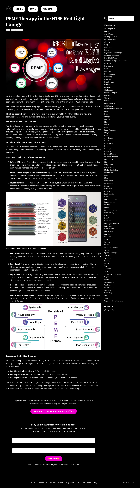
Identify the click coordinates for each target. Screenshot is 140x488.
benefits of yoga (111, 61)
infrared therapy (111, 169)
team (106, 295)
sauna (107, 260)
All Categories (110, 29)
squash (107, 278)
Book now (68, 371)
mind (106, 193)
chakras (107, 93)
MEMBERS (49, 9)
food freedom (110, 140)
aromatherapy (110, 40)
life (106, 175)
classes (107, 102)
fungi (106, 143)
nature (107, 202)
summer (108, 284)
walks (106, 304)
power (107, 225)
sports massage (111, 275)
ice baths (108, 163)
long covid (109, 178)
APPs (33, 483)
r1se (106, 234)
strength (108, 281)
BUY (33, 9)
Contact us (42, 483)
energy (107, 125)
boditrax (108, 76)
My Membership (84, 483)
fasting (107, 128)
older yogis (109, 207)
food (106, 137)
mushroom (109, 199)
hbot (106, 158)
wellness (108, 310)
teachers (108, 292)
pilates (107, 222)
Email (14, 446)
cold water (109, 114)
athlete (107, 43)
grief (106, 146)
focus (106, 134)
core (106, 120)
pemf (8, 30)
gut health (109, 149)
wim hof (108, 316)
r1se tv (107, 237)
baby (106, 46)
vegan (107, 301)
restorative (109, 251)
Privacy (53, 483)
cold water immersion (114, 117)
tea (106, 290)
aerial (106, 32)
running (108, 257)
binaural (108, 67)
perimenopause (111, 216)
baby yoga (108, 49)
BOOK (19, 9)
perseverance (110, 219)
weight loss (109, 307)
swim (106, 287)
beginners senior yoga (114, 55)
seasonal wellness (112, 269)
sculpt (107, 266)
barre (106, 52)
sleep (106, 272)
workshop (108, 319)
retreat (107, 254)
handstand (109, 155)
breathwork (109, 84)
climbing (108, 105)
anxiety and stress (112, 37)
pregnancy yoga (111, 228)
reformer (108, 246)
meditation (109, 187)
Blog (96, 483)
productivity (109, 231)
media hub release (112, 184)
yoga (106, 325)
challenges (109, 96)
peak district (110, 210)
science (107, 263)
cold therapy (110, 111)
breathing (108, 81)
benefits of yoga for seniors (116, 64)
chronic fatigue (111, 99)
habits (107, 152)
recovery (108, 240)
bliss (106, 73)
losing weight (110, 181)
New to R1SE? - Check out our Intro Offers (54, 411)
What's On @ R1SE (66, 483)
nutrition (108, 205)
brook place (109, 87)
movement (109, 196)
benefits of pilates (112, 58)
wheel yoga (109, 313)
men (106, 190)
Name (14, 436)
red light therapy (17, 30)
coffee (107, 108)
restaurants (109, 249)
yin (105, 322)
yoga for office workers (115, 328)
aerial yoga (109, 34)
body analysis (110, 78)
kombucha (109, 172)
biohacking (109, 70)
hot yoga (108, 161)
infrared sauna (110, 166)
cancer (107, 90)
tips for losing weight (114, 298)
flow (106, 131)
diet (106, 122)
